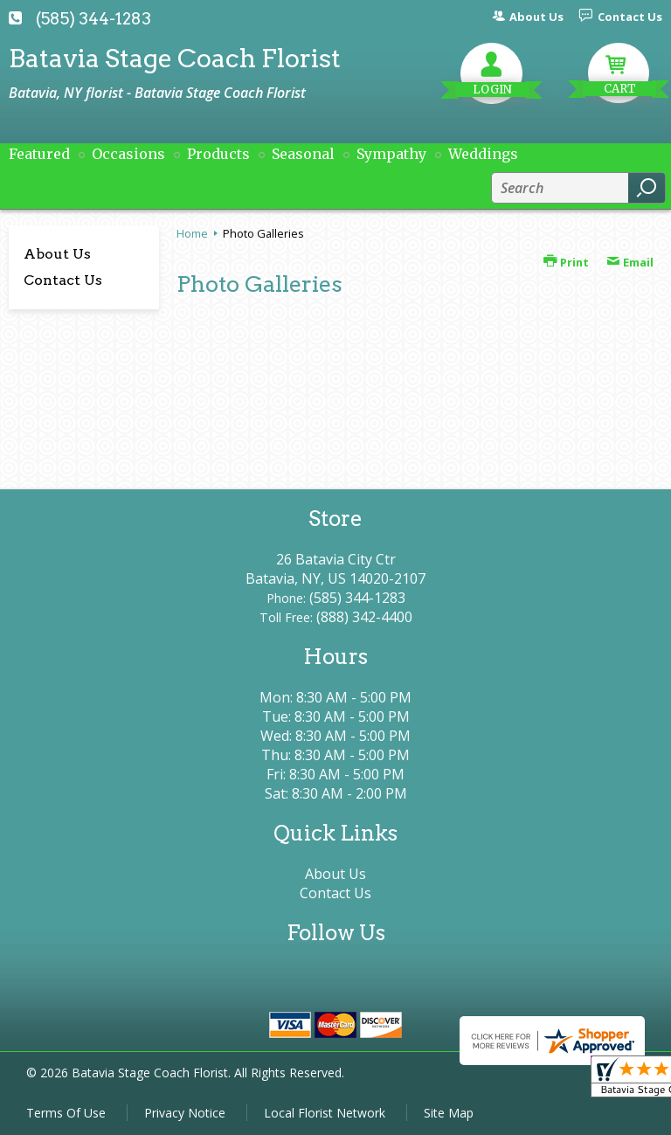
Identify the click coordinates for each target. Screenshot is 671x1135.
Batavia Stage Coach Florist (175, 58)
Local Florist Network (324, 1112)
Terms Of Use (66, 1112)
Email (630, 262)
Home (192, 233)
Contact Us (63, 280)
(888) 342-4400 (364, 616)
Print (566, 262)
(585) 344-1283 (93, 19)
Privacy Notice (184, 1112)
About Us (57, 254)
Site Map (449, 1112)
